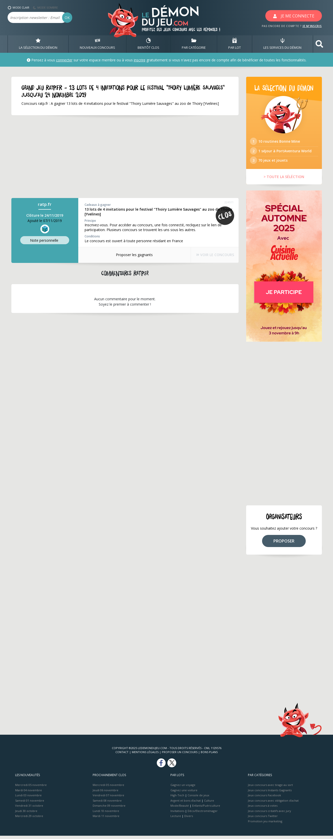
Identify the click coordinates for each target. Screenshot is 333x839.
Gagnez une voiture (183, 793)
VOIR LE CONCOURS (212, 255)
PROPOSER (283, 544)
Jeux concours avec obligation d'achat (273, 803)
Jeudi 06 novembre (105, 793)
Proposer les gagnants (131, 254)
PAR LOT (234, 44)
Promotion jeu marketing (265, 824)
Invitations (177, 814)
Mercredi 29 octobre (29, 819)
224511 (229, 202)
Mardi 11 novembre (106, 819)
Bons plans (209, 755)
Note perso (44, 240)
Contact (122, 755)
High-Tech (177, 798)
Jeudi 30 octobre (26, 814)
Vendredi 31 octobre (29, 809)
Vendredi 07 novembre (108, 798)
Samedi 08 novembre (107, 803)
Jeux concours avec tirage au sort (270, 788)
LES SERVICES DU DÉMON (282, 44)
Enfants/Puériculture (206, 809)
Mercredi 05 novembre (31, 788)
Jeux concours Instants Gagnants (270, 793)
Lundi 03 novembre (28, 798)
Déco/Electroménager (203, 814)
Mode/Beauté (179, 809)
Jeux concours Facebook (264, 798)
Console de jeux (198, 798)
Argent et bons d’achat (185, 803)
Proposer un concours (179, 755)
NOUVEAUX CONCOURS (97, 44)
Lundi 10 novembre (106, 814)
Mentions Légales (145, 755)
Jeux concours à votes (262, 809)
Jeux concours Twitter (263, 819)
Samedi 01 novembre (29, 803)
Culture (209, 803)
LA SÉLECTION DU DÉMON (38, 44)
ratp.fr (45, 204)
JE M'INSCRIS (312, 26)
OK (67, 17)
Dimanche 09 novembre (109, 809)
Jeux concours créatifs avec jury (269, 814)
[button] (319, 44)
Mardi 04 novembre (28, 793)
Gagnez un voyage (182, 788)
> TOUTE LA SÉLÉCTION (284, 180)
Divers (188, 819)
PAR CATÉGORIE (194, 44)
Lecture (175, 819)
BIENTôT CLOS (148, 44)
